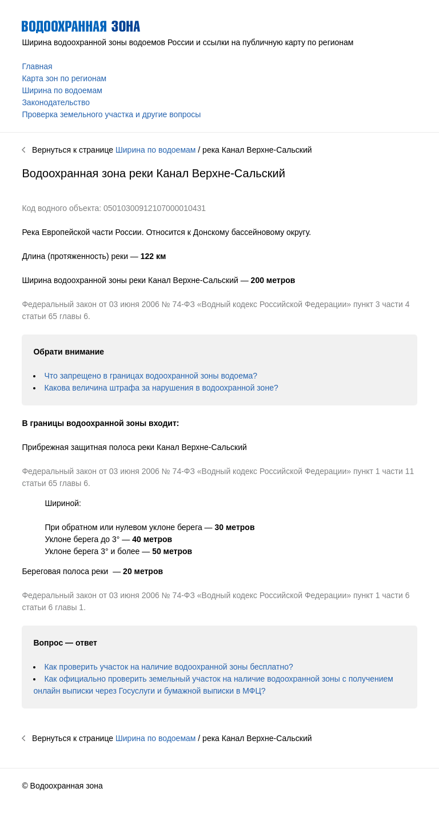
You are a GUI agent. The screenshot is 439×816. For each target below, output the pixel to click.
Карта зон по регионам (64, 78)
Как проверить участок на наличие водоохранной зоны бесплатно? (168, 666)
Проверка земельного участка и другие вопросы (111, 114)
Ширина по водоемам (62, 90)
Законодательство (56, 102)
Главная (37, 66)
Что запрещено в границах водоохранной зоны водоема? (150, 375)
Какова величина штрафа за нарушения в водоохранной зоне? (161, 387)
